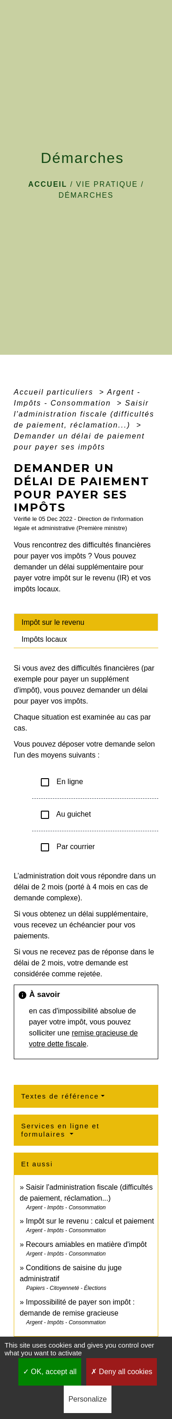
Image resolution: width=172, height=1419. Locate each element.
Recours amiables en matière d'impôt (86, 1244)
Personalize (87, 1399)
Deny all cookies (121, 1372)
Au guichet (65, 814)
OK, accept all (50, 1372)
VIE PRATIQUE (107, 184)
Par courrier (67, 847)
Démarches (85, 195)
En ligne (61, 782)
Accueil (47, 184)
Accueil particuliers (55, 392)
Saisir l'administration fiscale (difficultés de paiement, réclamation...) (84, 414)
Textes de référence (60, 1096)
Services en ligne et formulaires (60, 1130)
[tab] (86, 622)
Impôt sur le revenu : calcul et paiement (90, 1221)
